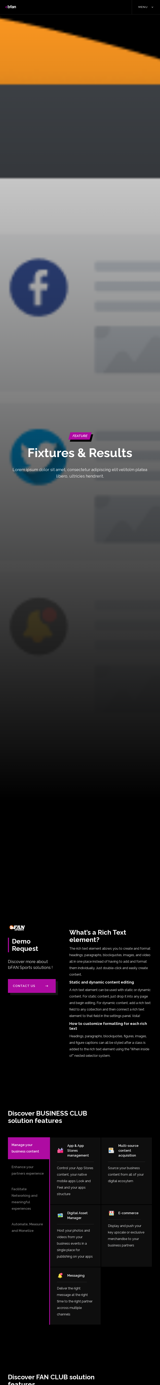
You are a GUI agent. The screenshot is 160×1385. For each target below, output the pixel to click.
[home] (10, 7)
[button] (146, 7)
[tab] (28, 1148)
